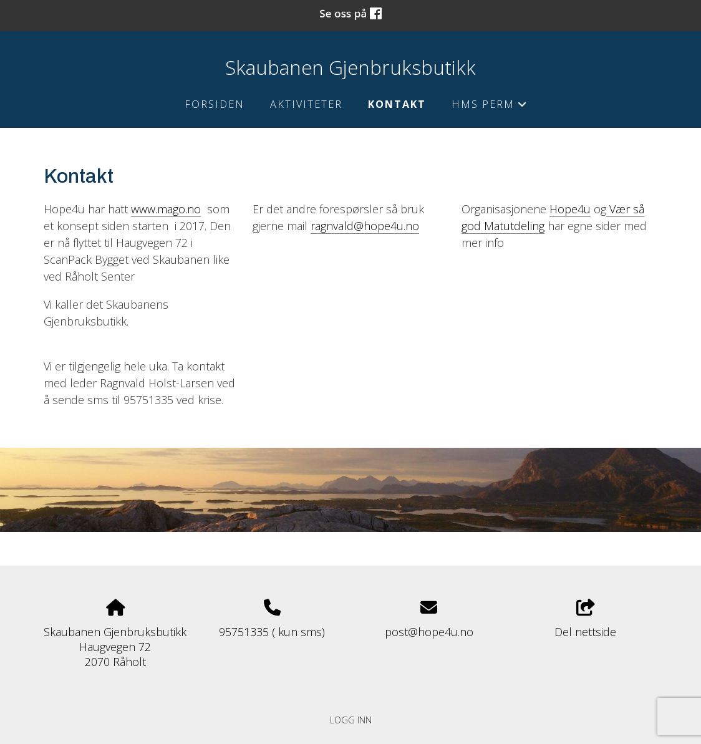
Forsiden (214, 104)
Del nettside (585, 619)
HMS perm (489, 107)
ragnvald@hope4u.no (365, 225)
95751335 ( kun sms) (272, 631)
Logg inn (351, 720)
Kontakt (397, 104)
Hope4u (570, 208)
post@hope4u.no (429, 631)
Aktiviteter (306, 104)
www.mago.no (166, 208)
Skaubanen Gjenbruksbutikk (350, 67)
